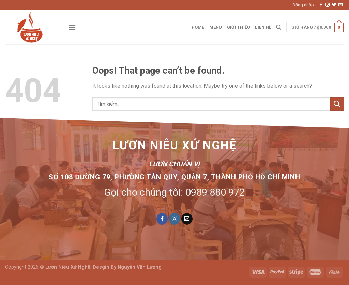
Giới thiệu (239, 27)
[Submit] (337, 104)
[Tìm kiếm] (278, 27)
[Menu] (72, 27)
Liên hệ (263, 27)
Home (198, 27)
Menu (215, 27)
